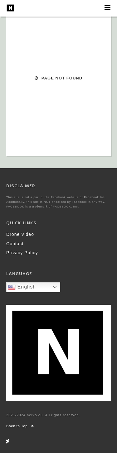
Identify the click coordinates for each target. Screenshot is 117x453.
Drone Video (20, 234)
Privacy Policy (22, 252)
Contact (15, 243)
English (22, 287)
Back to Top (20, 426)
